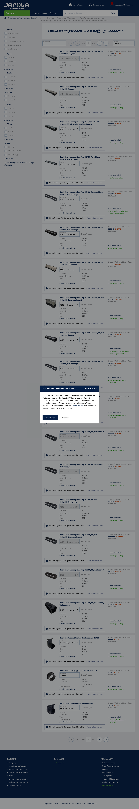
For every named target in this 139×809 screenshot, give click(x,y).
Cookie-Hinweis (77, 406)
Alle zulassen (50, 417)
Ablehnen (65, 417)
